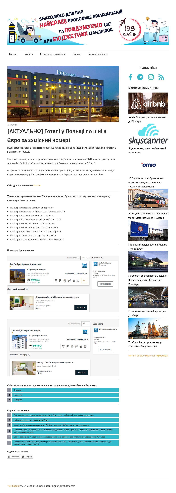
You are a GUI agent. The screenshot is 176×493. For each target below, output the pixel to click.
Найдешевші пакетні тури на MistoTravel (31, 420)
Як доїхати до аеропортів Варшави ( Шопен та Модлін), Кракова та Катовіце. (148, 280)
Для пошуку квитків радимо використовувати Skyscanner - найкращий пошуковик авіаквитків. (54, 415)
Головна (14, 54)
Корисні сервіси (96, 54)
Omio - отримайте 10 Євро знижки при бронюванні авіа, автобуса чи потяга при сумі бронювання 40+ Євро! (60, 437)
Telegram (17, 390)
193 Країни (13, 486)
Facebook (18, 395)
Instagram (18, 400)
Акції (27, 54)
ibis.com (37, 185)
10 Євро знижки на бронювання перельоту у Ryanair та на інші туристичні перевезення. (146, 182)
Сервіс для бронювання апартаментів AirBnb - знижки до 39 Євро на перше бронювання (51, 425)
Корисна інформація (51, 54)
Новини (77, 54)
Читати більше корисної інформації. (148, 355)
